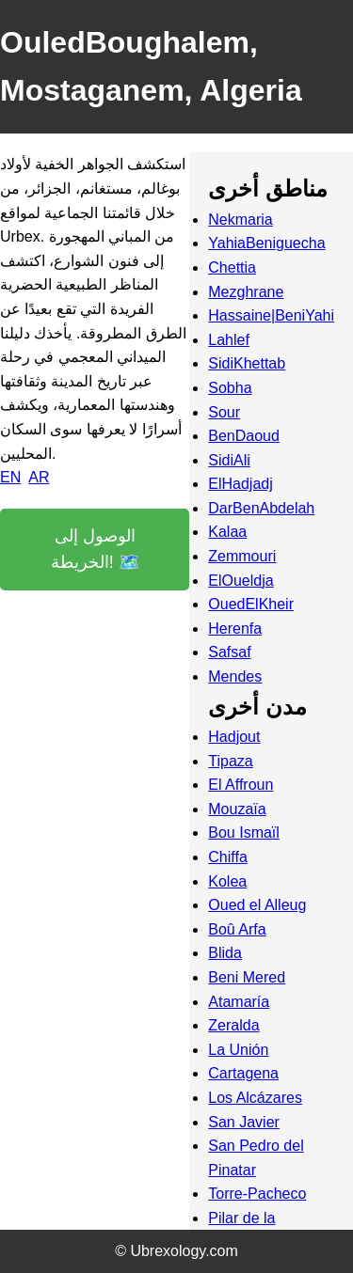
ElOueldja (240, 581)
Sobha (229, 388)
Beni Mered (246, 977)
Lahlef (228, 340)
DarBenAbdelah (261, 508)
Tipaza (230, 761)
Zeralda (233, 1025)
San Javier (244, 1122)
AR (38, 477)
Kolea (227, 881)
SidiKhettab (246, 363)
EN (10, 477)
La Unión (238, 1050)
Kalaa (227, 532)
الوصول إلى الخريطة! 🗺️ (95, 549)
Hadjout (234, 737)
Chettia (232, 267)
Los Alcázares (255, 1098)
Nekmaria (240, 220)
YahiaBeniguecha (266, 243)
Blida (225, 953)
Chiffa (228, 857)
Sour (224, 412)
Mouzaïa (236, 809)
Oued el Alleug (257, 905)
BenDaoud (244, 436)
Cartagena (243, 1073)
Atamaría (238, 1002)
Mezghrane (245, 292)
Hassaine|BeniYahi (271, 315)
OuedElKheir (251, 604)
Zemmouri (242, 556)
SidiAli (228, 460)
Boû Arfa (236, 929)
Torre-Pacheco (257, 1194)
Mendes (235, 676)
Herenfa (235, 628)
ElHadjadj (240, 484)
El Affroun (240, 785)
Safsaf (229, 652)
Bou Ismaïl (244, 833)
